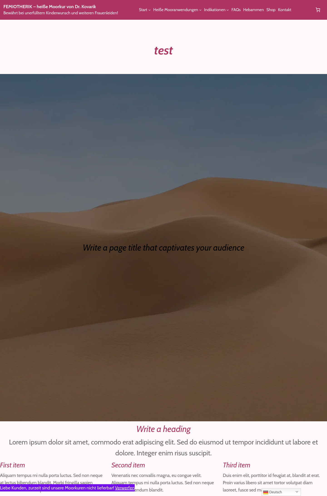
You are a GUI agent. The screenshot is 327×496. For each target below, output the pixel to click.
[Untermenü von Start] (150, 10)
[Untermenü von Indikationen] (231, 10)
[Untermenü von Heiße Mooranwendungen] (203, 10)
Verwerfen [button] (133, 487)
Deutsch (273, 492)
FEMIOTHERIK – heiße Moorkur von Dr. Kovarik (54, 6)
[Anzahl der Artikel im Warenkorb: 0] (318, 9)
